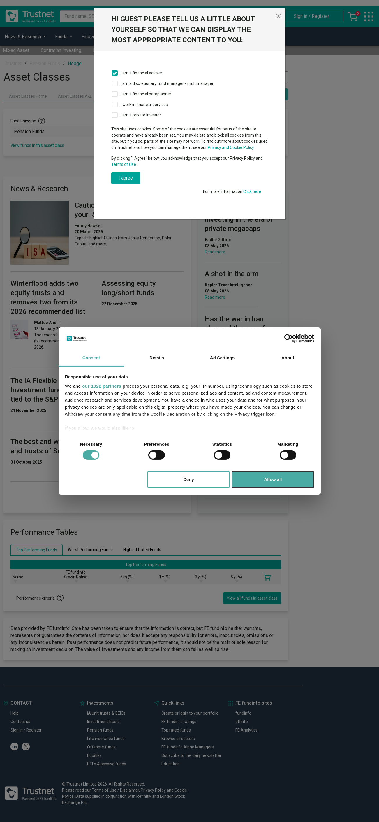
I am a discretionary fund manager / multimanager (167, 83)
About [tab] (287, 357)
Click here (252, 191)
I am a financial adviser (141, 73)
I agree (126, 178)
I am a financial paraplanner (146, 94)
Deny (188, 479)
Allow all (273, 479)
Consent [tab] (91, 357)
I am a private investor (141, 115)
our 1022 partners (101, 386)
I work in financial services (144, 104)
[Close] (278, 16)
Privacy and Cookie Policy (231, 147)
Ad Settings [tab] (222, 357)
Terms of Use (123, 164)
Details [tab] (156, 357)
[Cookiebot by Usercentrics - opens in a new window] (288, 338)
